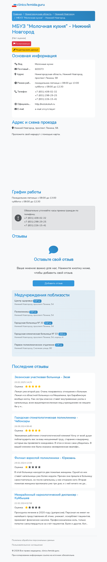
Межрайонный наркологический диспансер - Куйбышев (46, 496)
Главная (17, 14)
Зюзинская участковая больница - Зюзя (42, 377)
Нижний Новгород (65, 14)
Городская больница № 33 (29, 322)
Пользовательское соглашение (27, 544)
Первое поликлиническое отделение (34, 344)
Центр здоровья (24, 300)
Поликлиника (22, 311)
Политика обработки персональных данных (33, 540)
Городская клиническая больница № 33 (36, 333)
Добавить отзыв (54, 283)
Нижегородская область (38, 14)
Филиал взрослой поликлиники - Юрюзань (45, 458)
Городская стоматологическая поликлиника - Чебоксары (46, 419)
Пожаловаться (21, 43)
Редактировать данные (25, 49)
